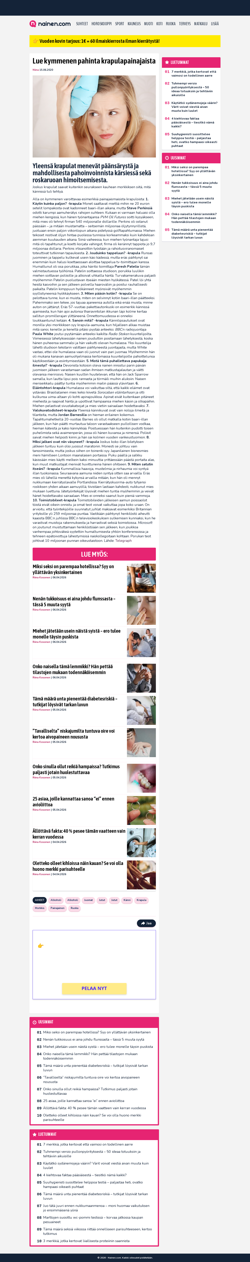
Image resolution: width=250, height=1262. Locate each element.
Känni (127, 900)
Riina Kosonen (41, 577)
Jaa (146, 923)
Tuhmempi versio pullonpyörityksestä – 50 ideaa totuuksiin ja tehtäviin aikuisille (91, 1153)
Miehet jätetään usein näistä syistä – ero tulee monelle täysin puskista (77, 634)
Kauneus (134, 24)
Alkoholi (56, 900)
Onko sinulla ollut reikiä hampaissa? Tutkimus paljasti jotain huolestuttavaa (76, 769)
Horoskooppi (102, 24)
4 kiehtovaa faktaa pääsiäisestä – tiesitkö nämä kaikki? (85, 1175)
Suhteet (82, 24)
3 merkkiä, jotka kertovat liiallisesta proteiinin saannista (86, 1241)
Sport (119, 24)
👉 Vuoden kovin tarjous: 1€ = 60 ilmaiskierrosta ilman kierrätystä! (96, 41)
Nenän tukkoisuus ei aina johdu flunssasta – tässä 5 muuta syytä (74, 601)
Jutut (102, 900)
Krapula (141, 900)
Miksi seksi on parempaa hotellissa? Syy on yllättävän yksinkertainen (73, 569)
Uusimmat (45, 1022)
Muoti (148, 24)
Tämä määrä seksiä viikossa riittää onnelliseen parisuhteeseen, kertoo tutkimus (97, 1231)
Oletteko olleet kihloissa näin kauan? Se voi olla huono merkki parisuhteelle (78, 866)
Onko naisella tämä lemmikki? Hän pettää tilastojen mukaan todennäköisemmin (73, 669)
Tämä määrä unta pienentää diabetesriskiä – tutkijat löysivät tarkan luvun (75, 701)
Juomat (88, 900)
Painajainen (57, 908)
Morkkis (39, 908)
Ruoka (171, 24)
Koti (159, 24)
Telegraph (123, 540)
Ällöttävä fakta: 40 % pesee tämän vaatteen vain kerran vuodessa (79, 834)
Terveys (185, 24)
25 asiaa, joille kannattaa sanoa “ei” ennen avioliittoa (73, 802)
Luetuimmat (47, 1134)
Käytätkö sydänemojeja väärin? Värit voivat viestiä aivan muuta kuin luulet (96, 1165)
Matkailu (201, 24)
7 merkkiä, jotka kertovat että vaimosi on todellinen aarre (88, 1144)
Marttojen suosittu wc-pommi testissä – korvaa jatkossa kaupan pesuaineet (93, 1219)
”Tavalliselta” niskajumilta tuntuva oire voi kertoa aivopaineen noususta (74, 734)
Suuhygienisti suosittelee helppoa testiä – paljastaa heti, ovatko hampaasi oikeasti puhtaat (93, 1184)
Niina (36, 70)
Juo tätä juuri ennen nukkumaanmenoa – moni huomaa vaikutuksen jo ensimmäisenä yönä (96, 1208)
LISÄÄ (215, 24)
